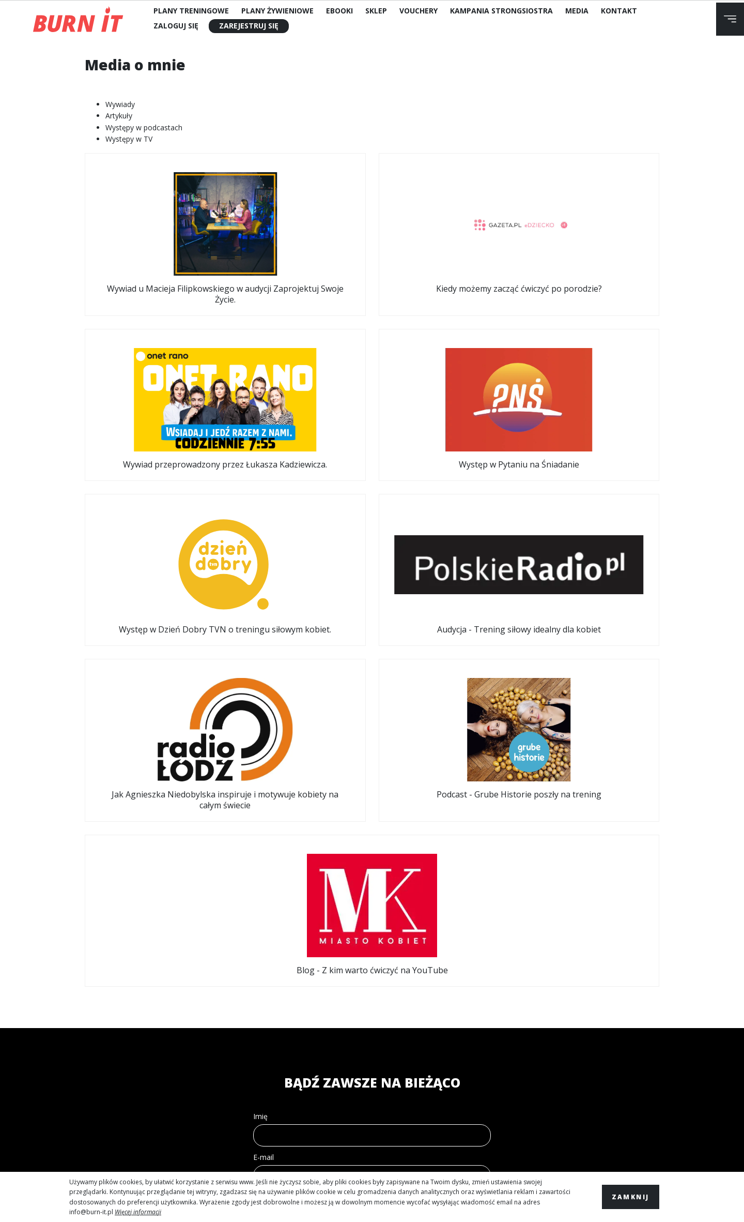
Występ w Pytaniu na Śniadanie (592, 230)
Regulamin (98, 1009)
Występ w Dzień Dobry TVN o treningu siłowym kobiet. (152, 413)
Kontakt (619, 11)
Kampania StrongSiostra (501, 11)
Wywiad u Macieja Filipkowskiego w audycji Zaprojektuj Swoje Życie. (152, 235)
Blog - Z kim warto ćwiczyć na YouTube (372, 592)
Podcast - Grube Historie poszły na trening (592, 408)
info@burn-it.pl (91, 1212)
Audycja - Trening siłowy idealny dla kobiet (298, 408)
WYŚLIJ (372, 945)
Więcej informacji (138, 1212)
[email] (372, 853)
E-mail (263, 834)
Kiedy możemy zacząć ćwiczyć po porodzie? (298, 230)
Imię (260, 793)
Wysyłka (94, 1067)
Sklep (376, 11)
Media (576, 11)
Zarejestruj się (248, 26)
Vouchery (418, 11)
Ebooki (339, 11)
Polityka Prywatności (121, 1047)
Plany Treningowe (191, 11)
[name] (372, 812)
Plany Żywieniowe (277, 11)
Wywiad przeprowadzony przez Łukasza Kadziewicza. (446, 235)
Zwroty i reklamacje (118, 1028)
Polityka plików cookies (126, 1086)
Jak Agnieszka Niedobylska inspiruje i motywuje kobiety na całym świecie (446, 419)
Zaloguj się (175, 26)
